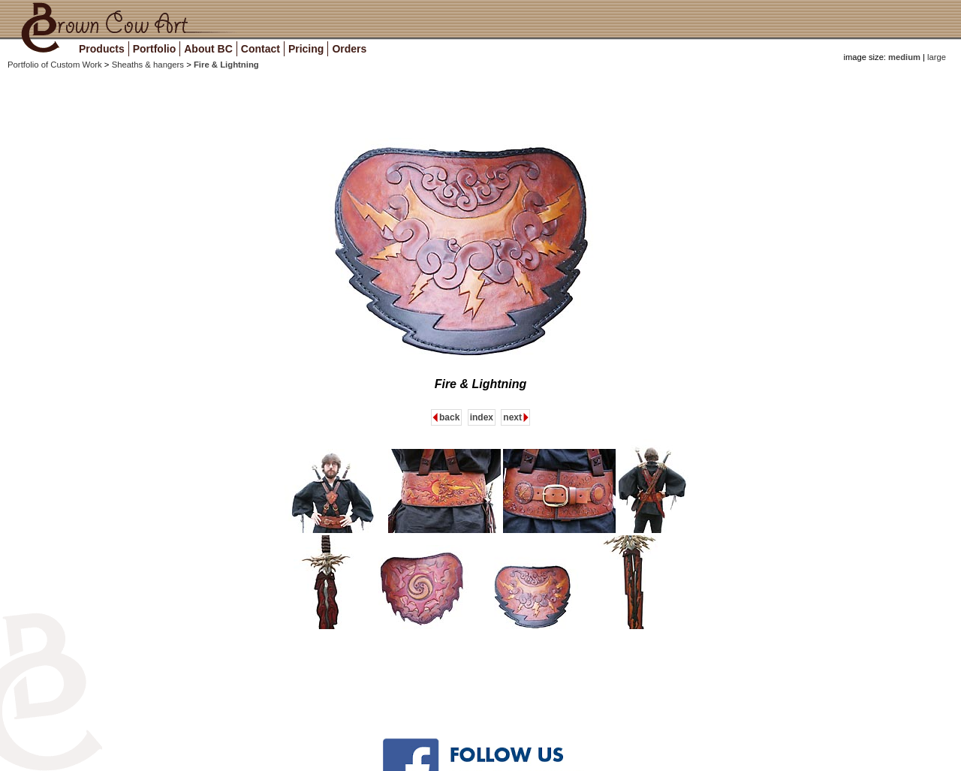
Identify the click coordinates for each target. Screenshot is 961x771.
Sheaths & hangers (149, 64)
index (481, 417)
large (935, 57)
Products (102, 49)
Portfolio (154, 49)
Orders (349, 49)
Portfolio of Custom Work (56, 64)
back (449, 417)
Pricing (306, 49)
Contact (260, 49)
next (512, 417)
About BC (208, 49)
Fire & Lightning (226, 64)
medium (904, 57)
